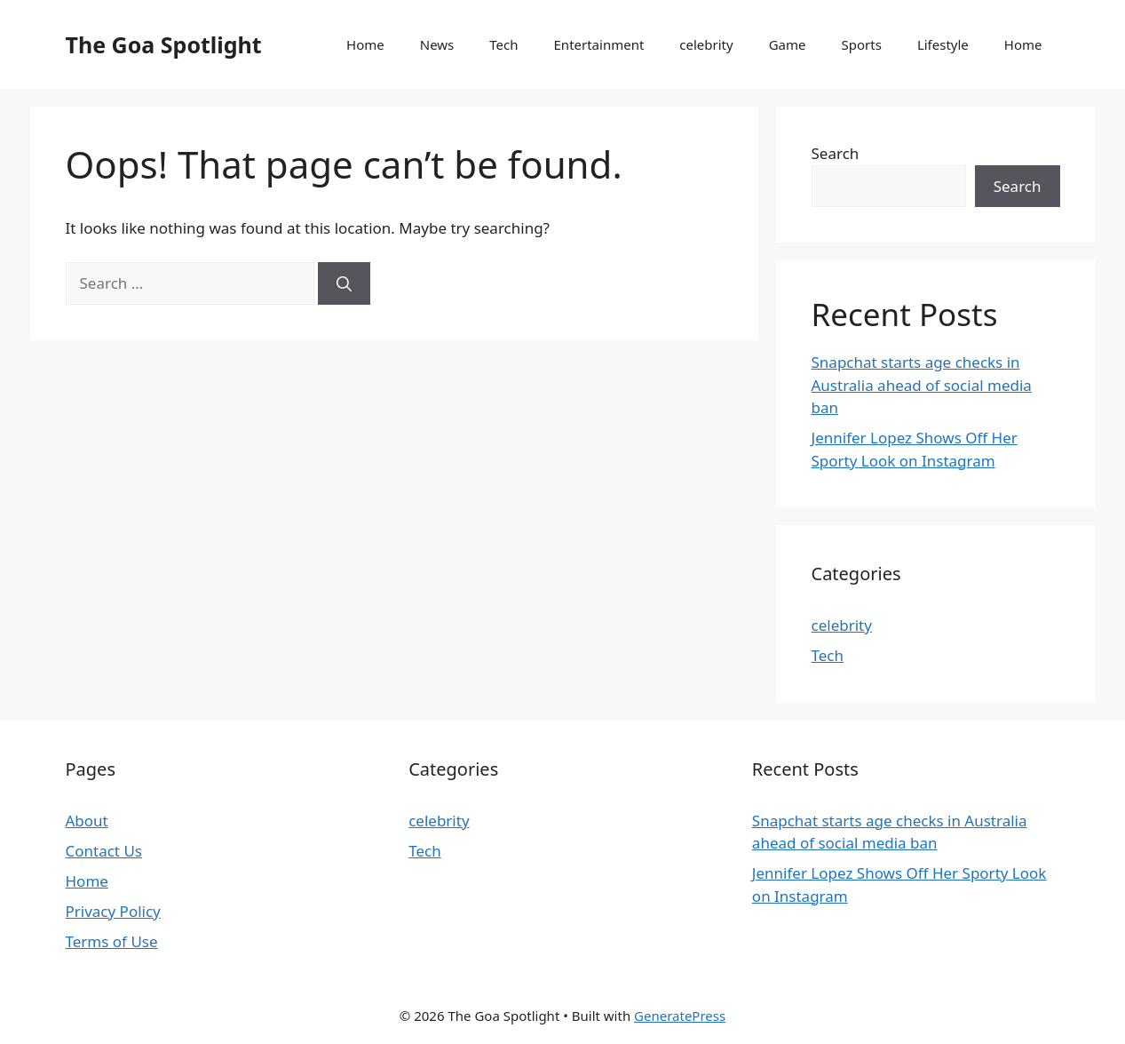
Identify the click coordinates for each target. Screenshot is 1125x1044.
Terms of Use (112, 941)
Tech (503, 44)
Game (787, 44)
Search (836, 153)
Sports (862, 44)
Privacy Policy (113, 911)
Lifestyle (943, 44)
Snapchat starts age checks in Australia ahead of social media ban (922, 385)
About (87, 820)
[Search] (344, 283)
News (437, 44)
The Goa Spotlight (164, 44)
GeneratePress (679, 1015)
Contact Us (104, 851)
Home (365, 44)
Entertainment (599, 44)
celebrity (706, 44)
